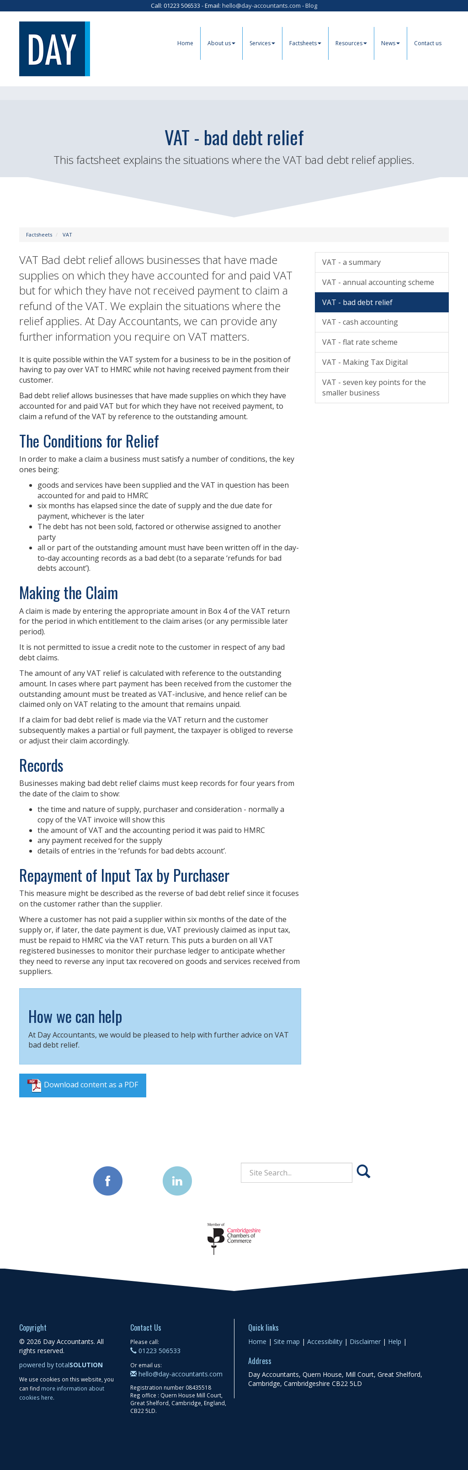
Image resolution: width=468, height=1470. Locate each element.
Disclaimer (365, 1341)
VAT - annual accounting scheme (378, 282)
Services (262, 43)
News (390, 43)
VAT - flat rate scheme (360, 342)
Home (185, 43)
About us (221, 43)
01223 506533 (155, 1350)
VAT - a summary (351, 262)
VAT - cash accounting (360, 322)
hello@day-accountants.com (261, 5)
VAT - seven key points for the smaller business (374, 387)
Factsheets (305, 43)
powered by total (61, 1364)
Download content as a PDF (82, 1085)
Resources (351, 43)
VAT (67, 234)
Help (394, 1341)
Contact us (427, 43)
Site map (287, 1341)
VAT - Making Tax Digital (365, 362)
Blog (311, 5)
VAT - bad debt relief (357, 302)
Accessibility (324, 1341)
